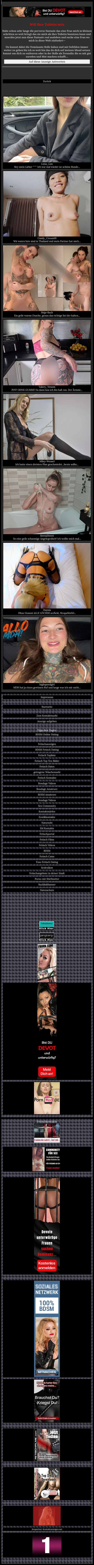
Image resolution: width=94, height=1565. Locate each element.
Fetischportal (47, 833)
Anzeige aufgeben (47, 721)
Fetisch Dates (47, 766)
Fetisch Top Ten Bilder (47, 760)
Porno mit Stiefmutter (47, 878)
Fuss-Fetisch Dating (47, 862)
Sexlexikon (47, 867)
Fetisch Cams (47, 856)
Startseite (47, 706)
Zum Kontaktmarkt (46, 715)
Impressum (47, 697)
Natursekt (46, 822)
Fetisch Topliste (47, 755)
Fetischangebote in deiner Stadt (47, 873)
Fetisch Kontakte (47, 777)
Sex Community (47, 805)
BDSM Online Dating (47, 734)
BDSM (47, 850)
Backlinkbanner (47, 884)
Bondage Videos (47, 783)
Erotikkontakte (47, 817)
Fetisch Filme (47, 839)
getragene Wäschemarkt (47, 772)
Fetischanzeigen (47, 744)
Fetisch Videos (47, 845)
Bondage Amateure (46, 789)
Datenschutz (47, 890)
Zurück (47, 81)
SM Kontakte (47, 828)
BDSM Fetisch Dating (47, 749)
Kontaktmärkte (47, 811)
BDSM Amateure (47, 794)
